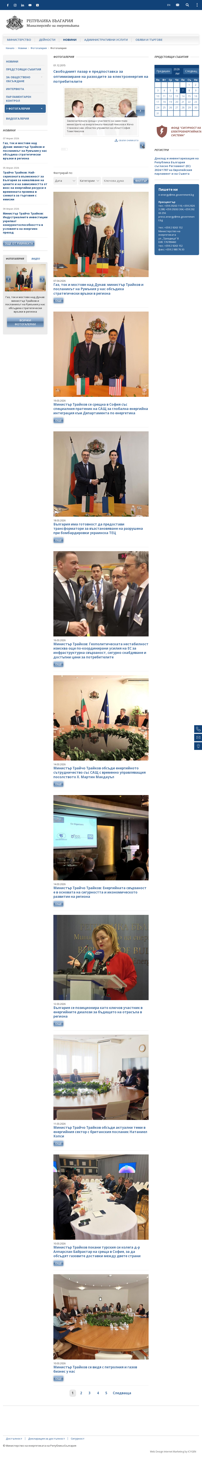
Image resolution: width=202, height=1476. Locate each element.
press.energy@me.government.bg (176, 218)
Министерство (19, 40)
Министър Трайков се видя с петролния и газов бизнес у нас (95, 1386)
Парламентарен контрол (18, 99)
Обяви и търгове (149, 40)
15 (189, 96)
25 (164, 107)
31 (157, 113)
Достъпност (14, 1455)
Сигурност (77, 1455)
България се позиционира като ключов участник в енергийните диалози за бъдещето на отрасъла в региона (98, 1028)
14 (183, 96)
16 (195, 96)
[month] (178, 73)
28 (183, 107)
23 (195, 102)
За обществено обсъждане (18, 79)
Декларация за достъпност (46, 1455)
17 (157, 102)
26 (170, 107)
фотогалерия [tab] (15, 258)
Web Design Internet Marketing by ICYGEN (173, 1468)
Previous (8, 279)
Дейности (47, 40)
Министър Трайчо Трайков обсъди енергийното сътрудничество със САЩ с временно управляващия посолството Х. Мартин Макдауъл (99, 789)
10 (157, 96)
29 (189, 107)
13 (176, 96)
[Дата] (65, 197)
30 (195, 107)
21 (183, 102)
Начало (10, 48)
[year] (176, 69)
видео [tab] (35, 258)
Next (42, 279)
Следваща (122, 1410)
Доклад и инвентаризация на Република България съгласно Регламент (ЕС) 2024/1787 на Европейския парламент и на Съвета (176, 165)
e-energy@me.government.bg (176, 194)
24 (157, 107)
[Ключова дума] (117, 197)
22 (189, 102)
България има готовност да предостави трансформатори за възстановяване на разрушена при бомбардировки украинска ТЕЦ (98, 545)
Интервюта (15, 89)
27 (176, 107)
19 (170, 102)
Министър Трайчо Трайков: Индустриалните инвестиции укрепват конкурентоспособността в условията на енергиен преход (25, 223)
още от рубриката (19, 243)
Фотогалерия (39, 48)
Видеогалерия (17, 118)
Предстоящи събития (23, 69)
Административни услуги (106, 40)
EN (168, 5)
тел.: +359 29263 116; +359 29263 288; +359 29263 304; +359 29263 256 (176, 209)
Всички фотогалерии (25, 322)
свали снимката (126, 140)
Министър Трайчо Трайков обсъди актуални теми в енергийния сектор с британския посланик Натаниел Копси (100, 1148)
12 (170, 96)
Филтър (141, 197)
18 (164, 102)
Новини (69, 40)
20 (176, 102)
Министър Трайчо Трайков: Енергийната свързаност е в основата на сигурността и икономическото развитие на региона (99, 909)
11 (164, 96)
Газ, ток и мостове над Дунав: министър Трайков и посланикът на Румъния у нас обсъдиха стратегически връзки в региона (25, 150)
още (58, 317)
